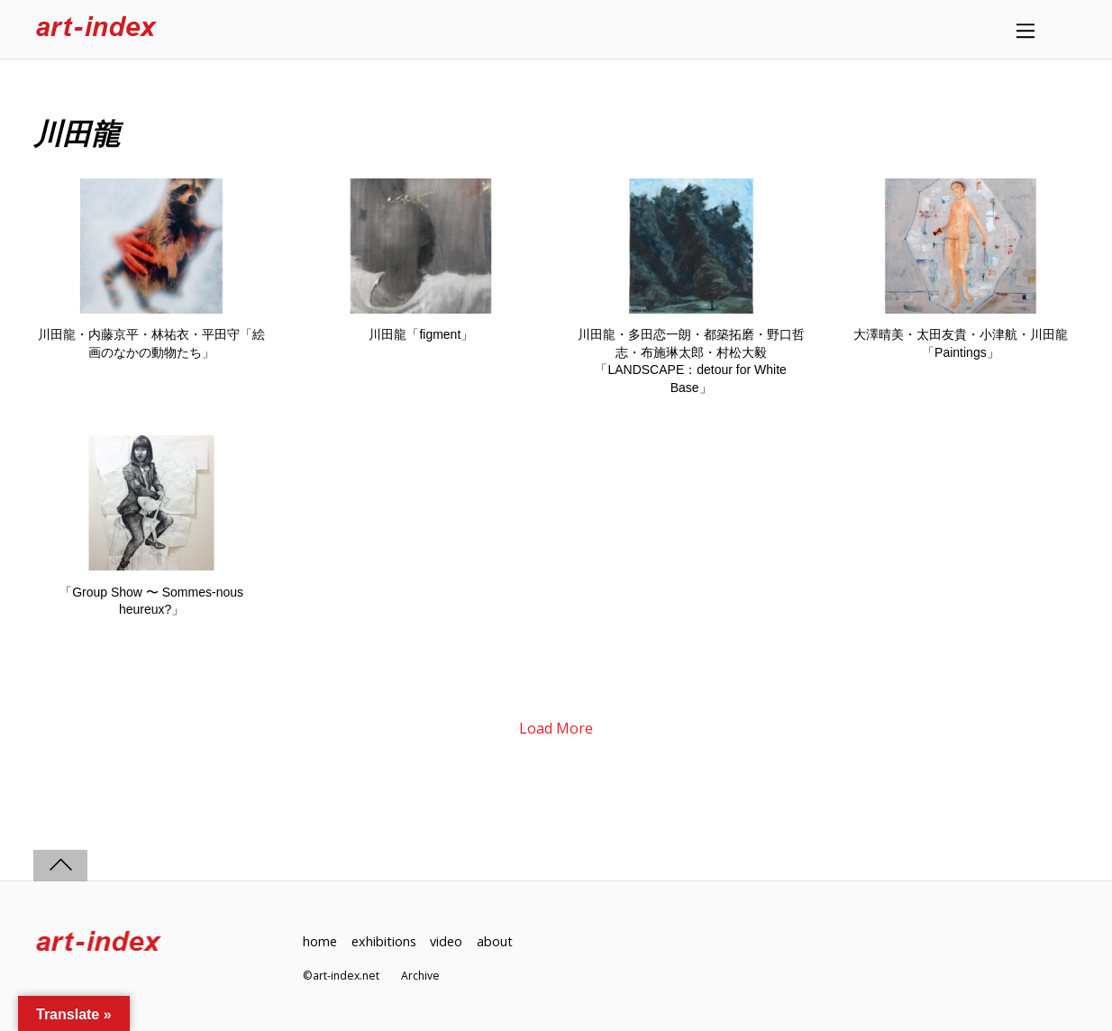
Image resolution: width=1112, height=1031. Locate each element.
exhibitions (383, 941)
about (495, 941)
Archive (420, 975)
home (320, 941)
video (446, 941)
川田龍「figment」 (421, 334)
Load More (556, 728)
